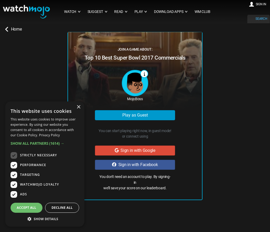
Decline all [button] (62, 207)
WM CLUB (202, 11)
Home (13, 29)
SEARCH (261, 19)
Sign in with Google (135, 150)
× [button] (78, 107)
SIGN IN (261, 4)
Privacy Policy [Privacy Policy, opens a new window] (49, 135)
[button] (45, 143)
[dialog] (44, 164)
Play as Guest (135, 115)
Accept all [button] (26, 207)
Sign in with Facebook (135, 164)
